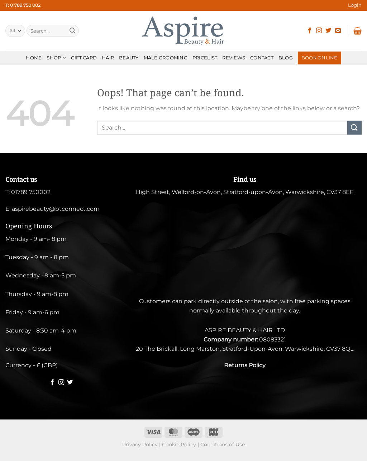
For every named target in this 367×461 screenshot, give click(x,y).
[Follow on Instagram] (319, 31)
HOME (34, 57)
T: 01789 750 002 (22, 5)
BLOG (285, 57)
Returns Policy (245, 365)
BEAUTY (129, 57)
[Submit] (72, 31)
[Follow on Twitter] (328, 31)
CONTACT (261, 57)
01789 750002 (31, 192)
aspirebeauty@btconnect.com (56, 208)
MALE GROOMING (165, 57)
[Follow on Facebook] (310, 31)
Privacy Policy (140, 444)
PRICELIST (204, 57)
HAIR (108, 57)
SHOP (56, 57)
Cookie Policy (179, 444)
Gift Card (84, 57)
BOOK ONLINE (319, 57)
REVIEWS (233, 57)
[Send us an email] (338, 31)
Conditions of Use (222, 444)
